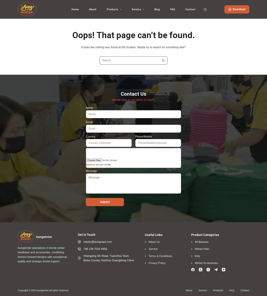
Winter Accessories (206, 263)
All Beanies (201, 242)
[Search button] (163, 60)
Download (236, 9)
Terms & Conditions (160, 256)
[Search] (205, 9)
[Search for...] (129, 60)
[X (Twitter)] (200, 269)
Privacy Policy (157, 263)
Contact (190, 9)
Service (139, 9)
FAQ (172, 9)
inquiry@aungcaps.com (97, 241)
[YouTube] (223, 269)
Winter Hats (202, 248)
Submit (105, 202)
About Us (154, 242)
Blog (157, 9)
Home (75, 9)
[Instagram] (208, 269)
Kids (197, 256)
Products (115, 9)
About (93, 9)
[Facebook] (193, 269)
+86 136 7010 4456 (95, 248)
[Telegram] (216, 269)
